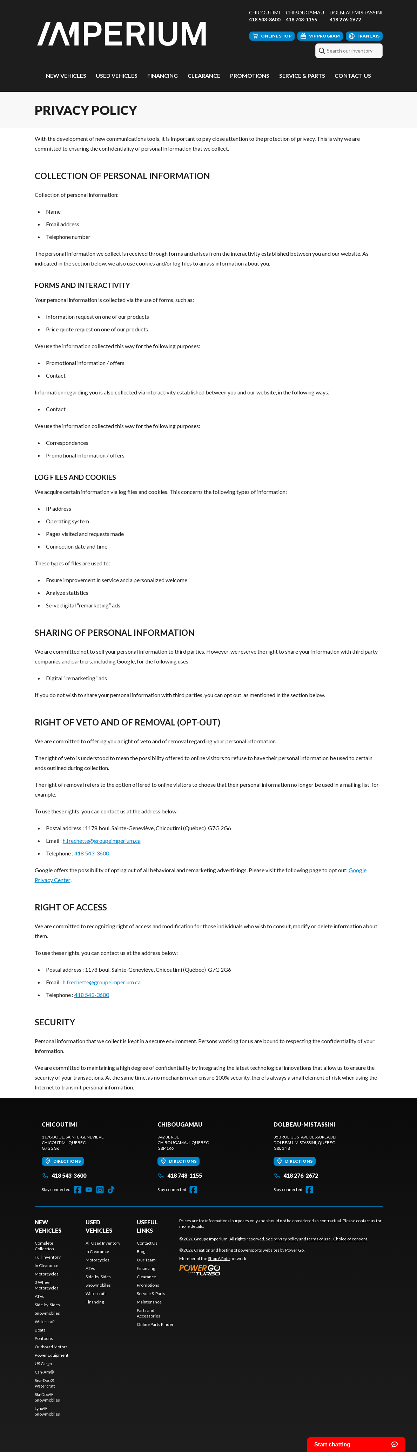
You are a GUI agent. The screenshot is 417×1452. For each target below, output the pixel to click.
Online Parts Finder (155, 1324)
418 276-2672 (345, 19)
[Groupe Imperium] (122, 33)
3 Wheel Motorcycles (47, 1285)
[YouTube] (89, 1189)
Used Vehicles (116, 75)
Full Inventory (48, 1257)
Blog (141, 1251)
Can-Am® (44, 1372)
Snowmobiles (47, 1313)
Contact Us (353, 75)
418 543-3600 (264, 19)
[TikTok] (111, 1189)
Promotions (249, 75)
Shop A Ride (219, 1258)
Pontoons (44, 1338)
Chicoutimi (264, 12)
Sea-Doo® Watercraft (45, 1383)
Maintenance (149, 1302)
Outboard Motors (51, 1346)
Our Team (146, 1259)
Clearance (204, 75)
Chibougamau (305, 12)
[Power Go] (242, 1269)
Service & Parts (302, 75)
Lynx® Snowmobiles (47, 1411)
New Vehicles (66, 75)
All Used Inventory (103, 1243)
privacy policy (286, 1238)
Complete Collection (44, 1245)
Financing (162, 75)
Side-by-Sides (47, 1304)
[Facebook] (77, 1189)
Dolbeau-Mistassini (356, 12)
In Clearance (46, 1265)
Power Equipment (51, 1355)
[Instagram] (100, 1189)
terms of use (319, 1238)
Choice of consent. (350, 1238)
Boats (40, 1330)
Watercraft (45, 1321)
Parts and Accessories (148, 1313)
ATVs (39, 1296)
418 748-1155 (301, 19)
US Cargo (43, 1363)
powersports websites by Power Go (271, 1250)
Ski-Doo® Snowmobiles (47, 1397)
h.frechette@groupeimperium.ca (102, 840)
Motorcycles (47, 1273)
